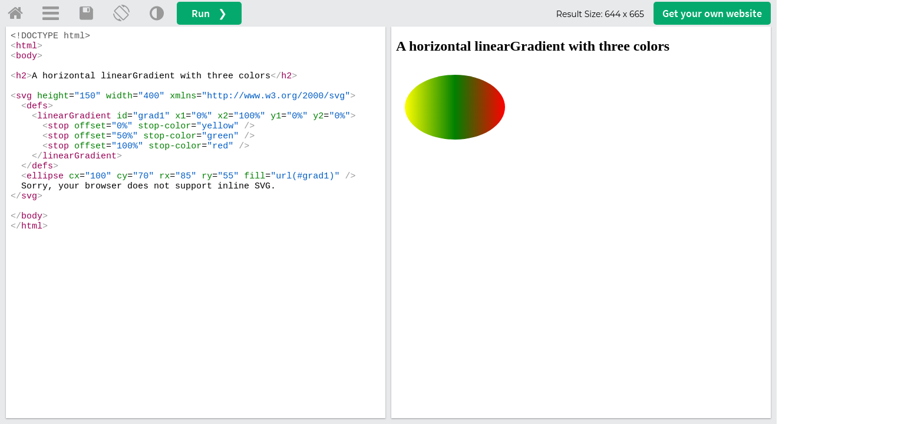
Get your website (712, 13)
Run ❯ (209, 13)
